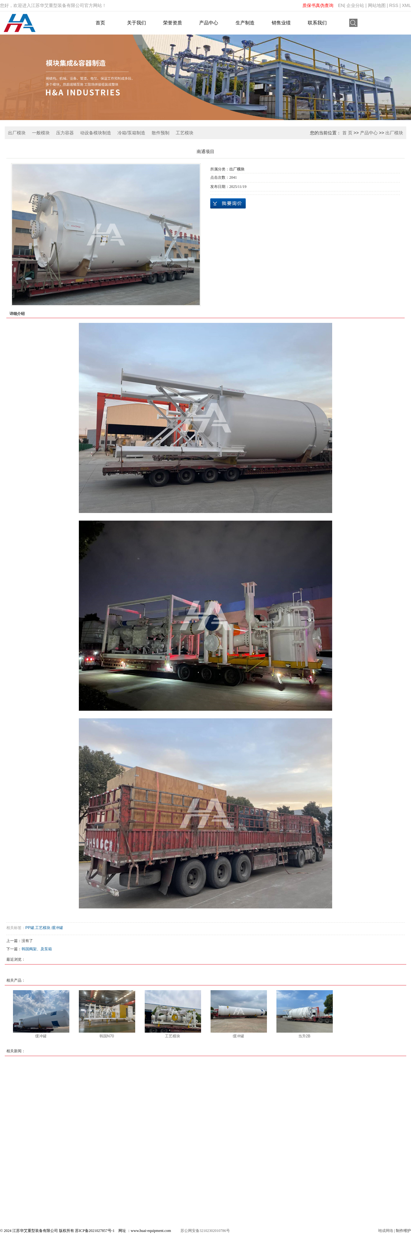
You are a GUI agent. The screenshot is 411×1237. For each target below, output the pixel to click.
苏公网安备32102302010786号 (205, 1230)
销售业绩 (281, 22)
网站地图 (377, 5)
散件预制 (160, 132)
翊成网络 (385, 1230)
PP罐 (29, 928)
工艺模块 (184, 132)
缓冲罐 (57, 928)
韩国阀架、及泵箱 (37, 949)
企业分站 (355, 5)
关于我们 (136, 22)
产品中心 (208, 22)
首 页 (347, 132)
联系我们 (317, 22)
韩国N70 (106, 1036)
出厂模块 (17, 132)
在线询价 (228, 203)
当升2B (304, 1036)
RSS (393, 5)
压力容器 (65, 132)
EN (341, 5)
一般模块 (41, 132)
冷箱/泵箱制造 (131, 132)
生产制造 (245, 22)
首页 (100, 22)
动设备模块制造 (95, 132)
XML (406, 5)
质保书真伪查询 (317, 5)
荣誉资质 (172, 22)
